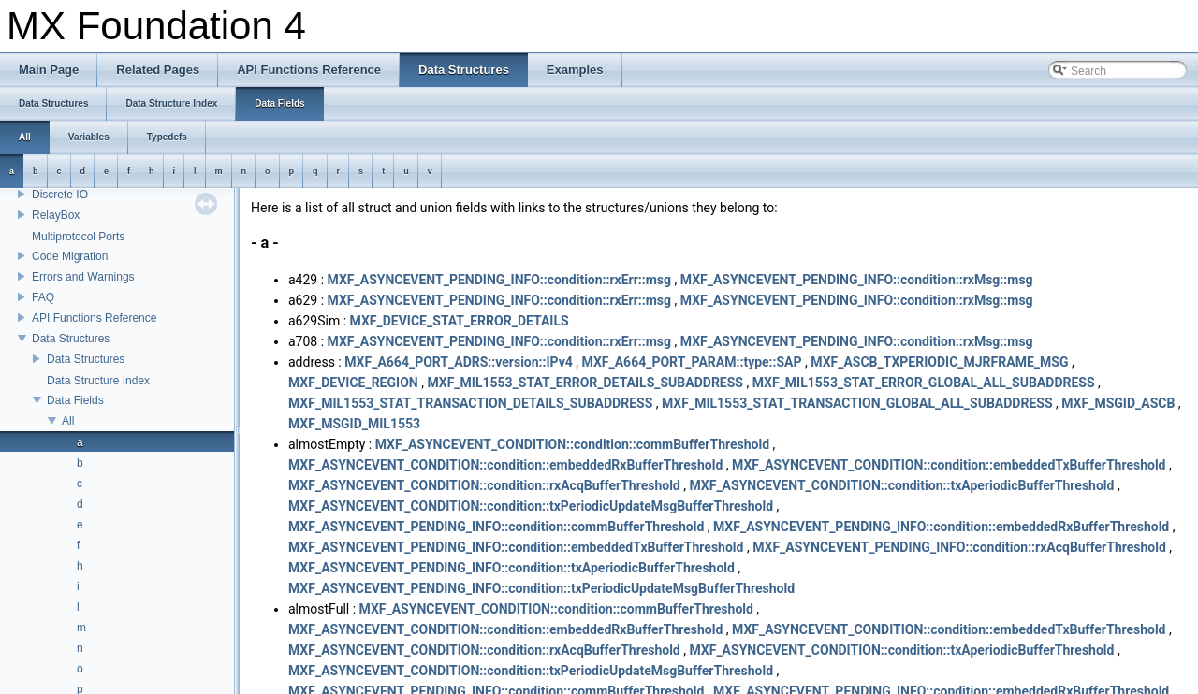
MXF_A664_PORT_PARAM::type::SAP (692, 361)
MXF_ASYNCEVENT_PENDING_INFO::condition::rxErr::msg (500, 279)
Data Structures (71, 338)
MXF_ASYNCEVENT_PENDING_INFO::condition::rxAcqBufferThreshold (959, 547)
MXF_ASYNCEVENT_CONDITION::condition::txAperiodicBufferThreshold (901, 485)
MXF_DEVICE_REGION (353, 382)
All (68, 420)
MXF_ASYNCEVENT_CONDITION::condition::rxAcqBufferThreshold (484, 485)
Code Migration (70, 256)
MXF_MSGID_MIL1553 (354, 423)
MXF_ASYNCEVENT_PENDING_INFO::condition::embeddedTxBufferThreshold (515, 547)
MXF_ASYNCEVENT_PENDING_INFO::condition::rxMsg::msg (856, 279)
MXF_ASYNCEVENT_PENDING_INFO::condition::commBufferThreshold (496, 526)
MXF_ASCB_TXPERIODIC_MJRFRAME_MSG (939, 361)
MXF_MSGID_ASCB (1118, 403)
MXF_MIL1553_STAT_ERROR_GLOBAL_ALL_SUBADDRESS (923, 382)
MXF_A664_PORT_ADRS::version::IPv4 (458, 361)
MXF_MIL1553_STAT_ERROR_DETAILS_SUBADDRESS (585, 382)
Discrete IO (60, 194)
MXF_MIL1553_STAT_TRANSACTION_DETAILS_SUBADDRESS (470, 403)
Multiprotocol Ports (78, 236)
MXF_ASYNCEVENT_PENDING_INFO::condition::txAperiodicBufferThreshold (511, 567)
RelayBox (56, 215)
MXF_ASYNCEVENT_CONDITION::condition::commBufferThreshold (572, 444)
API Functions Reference (94, 318)
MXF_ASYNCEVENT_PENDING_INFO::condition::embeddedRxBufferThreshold (941, 526)
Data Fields (75, 400)
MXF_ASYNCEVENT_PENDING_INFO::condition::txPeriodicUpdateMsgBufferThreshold (541, 588)
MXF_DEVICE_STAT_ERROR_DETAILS (459, 320)
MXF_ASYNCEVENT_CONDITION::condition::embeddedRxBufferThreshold (505, 464)
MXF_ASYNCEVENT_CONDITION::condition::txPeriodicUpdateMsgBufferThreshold (530, 506)
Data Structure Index (98, 380)
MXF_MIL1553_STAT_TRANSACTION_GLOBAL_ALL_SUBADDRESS (857, 403)
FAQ (43, 297)
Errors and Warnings (83, 276)
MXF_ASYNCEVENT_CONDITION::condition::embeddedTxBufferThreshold (948, 464)
